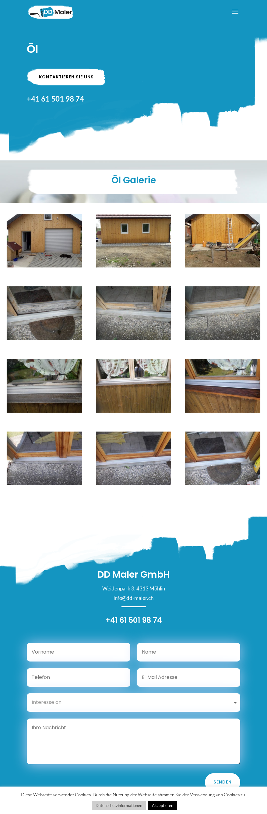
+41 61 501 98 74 (55, 98)
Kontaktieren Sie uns (66, 77)
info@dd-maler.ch (133, 603)
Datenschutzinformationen (119, 805)
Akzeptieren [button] (162, 805)
